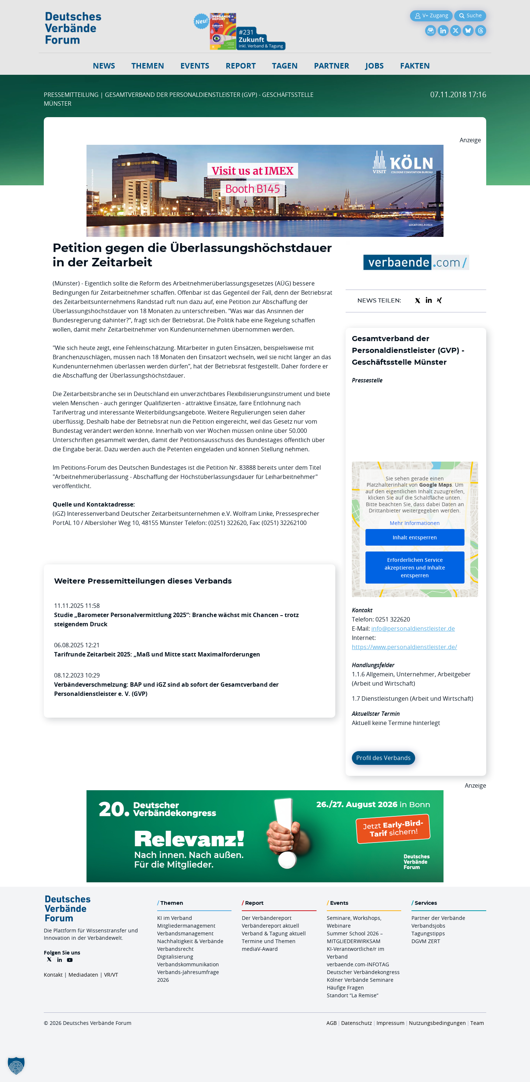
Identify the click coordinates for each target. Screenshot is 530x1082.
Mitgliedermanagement (186, 925)
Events (194, 65)
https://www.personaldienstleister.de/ (404, 647)
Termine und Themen (269, 941)
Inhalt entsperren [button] (415, 537)
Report (241, 65)
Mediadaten (83, 974)
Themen (147, 65)
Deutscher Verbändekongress (363, 972)
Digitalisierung (175, 956)
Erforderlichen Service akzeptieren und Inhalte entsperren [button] (415, 567)
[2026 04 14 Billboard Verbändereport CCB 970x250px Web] (265, 149)
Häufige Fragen (345, 987)
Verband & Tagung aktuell (274, 933)
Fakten (415, 65)
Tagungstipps (428, 933)
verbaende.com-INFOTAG (358, 964)
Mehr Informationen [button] (415, 522)
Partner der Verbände (438, 917)
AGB (331, 1022)
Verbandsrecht (175, 948)
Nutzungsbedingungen (437, 1022)
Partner (331, 65)
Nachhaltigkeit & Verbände (190, 941)
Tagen (285, 65)
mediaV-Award (260, 948)
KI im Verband (174, 917)
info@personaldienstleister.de (413, 628)
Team (477, 1022)
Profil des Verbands (383, 758)
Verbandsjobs (428, 925)
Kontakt (53, 974)
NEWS (104, 65)
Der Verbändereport (267, 917)
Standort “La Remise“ (352, 995)
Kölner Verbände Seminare (360, 979)
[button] (16, 1066)
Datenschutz (356, 1022)
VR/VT (111, 974)
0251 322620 (392, 619)
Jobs (374, 65)
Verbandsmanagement (185, 933)
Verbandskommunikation (188, 964)
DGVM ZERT (425, 941)
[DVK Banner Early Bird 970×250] (265, 795)
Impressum (390, 1022)
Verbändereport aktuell (270, 925)
